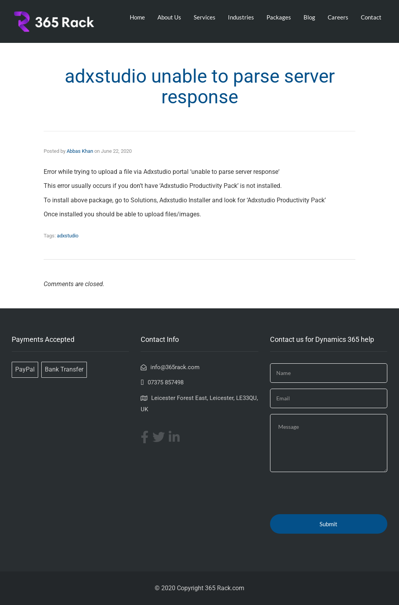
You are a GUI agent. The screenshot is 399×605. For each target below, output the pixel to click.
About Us (169, 17)
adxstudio (67, 236)
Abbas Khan (80, 151)
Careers (338, 17)
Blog (309, 17)
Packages (279, 17)
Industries (241, 17)
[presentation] (329, 493)
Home (137, 17)
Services (204, 17)
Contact (371, 17)
